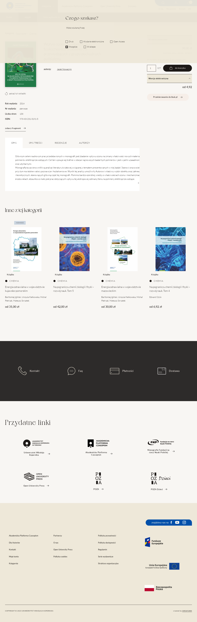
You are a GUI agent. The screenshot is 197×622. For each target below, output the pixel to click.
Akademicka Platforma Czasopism (77, 6)
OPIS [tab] (14, 143)
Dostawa (132, 6)
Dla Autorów (14, 543)
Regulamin (102, 549)
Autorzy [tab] (84, 143)
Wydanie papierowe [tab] (169, 39)
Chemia (33, 33)
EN (189, 9)
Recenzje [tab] (61, 143)
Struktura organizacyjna (108, 563)
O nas (161, 9)
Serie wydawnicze (51, 17)
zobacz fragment (15, 128)
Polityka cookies (60, 556)
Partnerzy (57, 536)
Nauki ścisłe (21, 33)
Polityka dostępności (107, 543)
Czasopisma (77, 17)
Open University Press (110, 6)
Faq (75, 371)
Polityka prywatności (107, 536)
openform (187, 611)
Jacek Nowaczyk (64, 69)
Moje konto (14, 556)
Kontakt (182, 9)
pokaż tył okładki (15, 93)
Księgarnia (46, 6)
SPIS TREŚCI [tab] (36, 143)
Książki (28, 17)
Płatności (122, 371)
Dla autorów (171, 9)
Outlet (9, 17)
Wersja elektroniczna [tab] (169, 78)
